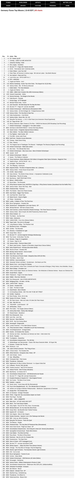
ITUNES (8, 2)
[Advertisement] (19, 33)
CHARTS (52, 2)
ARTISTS (38, 2)
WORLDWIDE (23, 2)
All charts (38, 10)
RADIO (8, 6)
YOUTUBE (38, 6)
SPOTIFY (23, 6)
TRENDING (52, 6)
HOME (67, 6)
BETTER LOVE (67, 2)
